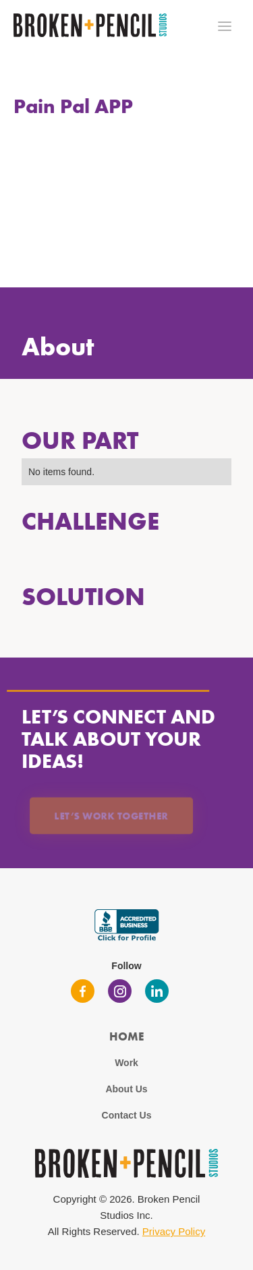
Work (126, 1062)
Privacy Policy (173, 1231)
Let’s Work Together (111, 816)
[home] (87, 25)
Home (126, 1036)
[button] (225, 26)
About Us (126, 1089)
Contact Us (127, 1115)
